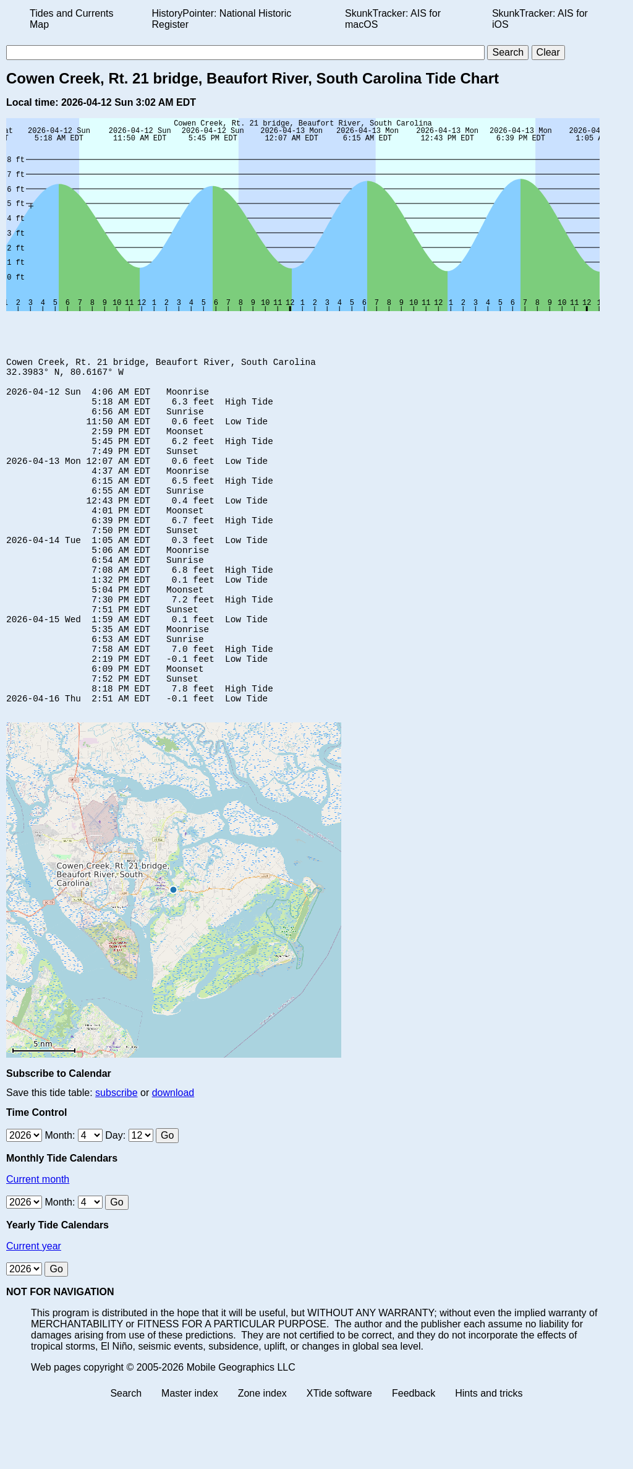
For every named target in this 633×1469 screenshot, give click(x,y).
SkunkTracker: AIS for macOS (393, 19)
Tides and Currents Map (71, 19)
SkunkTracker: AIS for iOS (540, 19)
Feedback (413, 1458)
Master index (189, 1458)
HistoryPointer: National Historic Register (222, 19)
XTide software (339, 1458)
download (173, 1157)
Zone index (262, 1458)
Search (126, 1458)
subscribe (116, 1157)
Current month (37, 1244)
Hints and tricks (488, 1458)
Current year (33, 1311)
